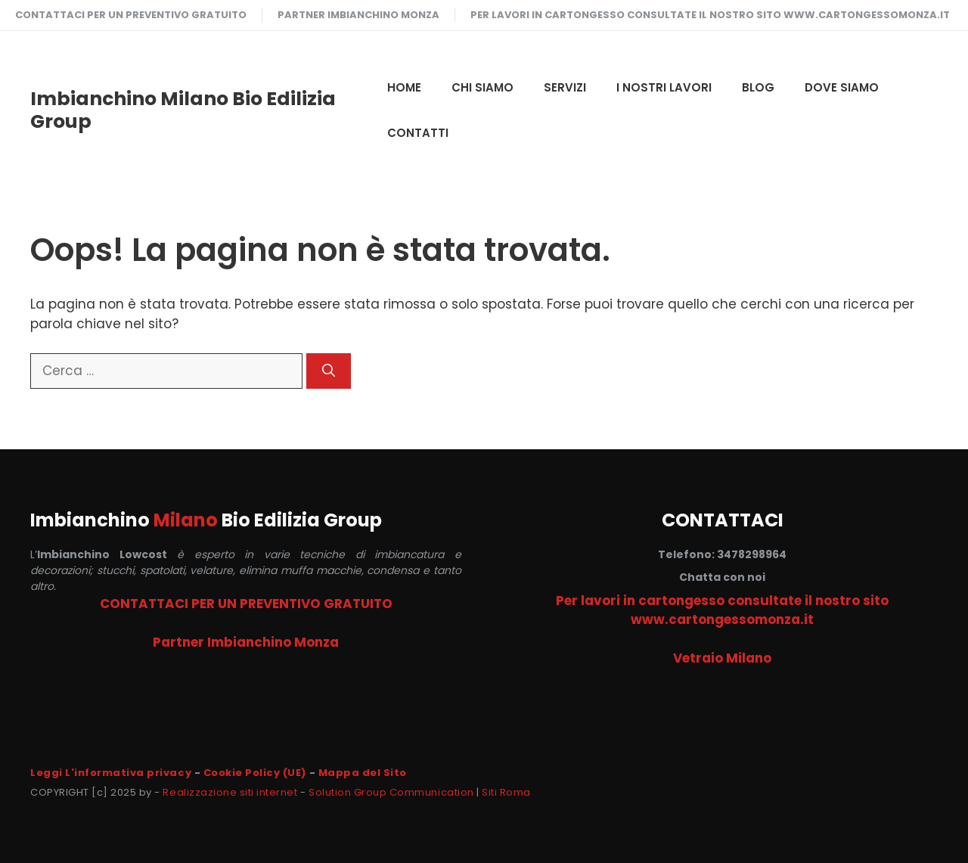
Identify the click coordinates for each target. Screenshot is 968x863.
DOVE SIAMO (842, 87)
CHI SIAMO (482, 87)
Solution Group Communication (391, 792)
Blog (758, 87)
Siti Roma (506, 792)
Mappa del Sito (362, 772)
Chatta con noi (722, 577)
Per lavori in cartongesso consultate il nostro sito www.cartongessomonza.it (710, 15)
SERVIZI (565, 87)
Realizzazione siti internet (230, 792)
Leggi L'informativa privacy (110, 772)
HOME (404, 87)
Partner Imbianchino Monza (358, 15)
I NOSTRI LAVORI (664, 87)
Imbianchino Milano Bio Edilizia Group (183, 110)
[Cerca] (328, 371)
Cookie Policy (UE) (254, 772)
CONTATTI (417, 133)
